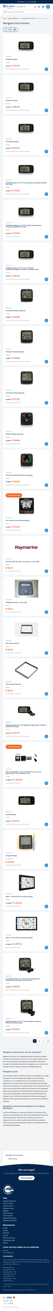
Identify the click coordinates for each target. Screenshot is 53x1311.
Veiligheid (5, 1211)
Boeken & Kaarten (8, 1213)
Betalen (5, 1228)
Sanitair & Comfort (8, 1206)
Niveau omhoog (12, 1159)
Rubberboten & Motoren (10, 1220)
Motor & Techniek (8, 1203)
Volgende (48, 1041)
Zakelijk (5, 1242)
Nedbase (11, 1303)
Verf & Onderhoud (8, 1215)
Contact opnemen (26, 1178)
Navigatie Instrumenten (42, 18)
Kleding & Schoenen (8, 1208)
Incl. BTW (21, 6)
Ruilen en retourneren (9, 1238)
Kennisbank (6, 1233)
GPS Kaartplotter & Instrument (28, 18)
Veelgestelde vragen (9, 1240)
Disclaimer (5, 1301)
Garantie (5, 1230)
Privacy (11, 1301)
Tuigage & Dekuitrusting (9, 1218)
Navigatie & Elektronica (13, 18)
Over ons (5, 1235)
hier (35, 1290)
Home (4, 18)
